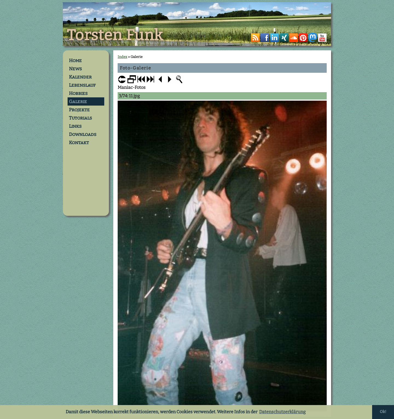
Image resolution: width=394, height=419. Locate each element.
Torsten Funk (115, 35)
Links (75, 126)
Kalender (80, 77)
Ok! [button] (383, 411)
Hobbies (78, 93)
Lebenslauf (82, 85)
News (75, 68)
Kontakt (79, 142)
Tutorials (80, 118)
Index (122, 57)
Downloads (82, 134)
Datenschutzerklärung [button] (282, 411)
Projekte (79, 109)
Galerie (78, 101)
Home (75, 60)
